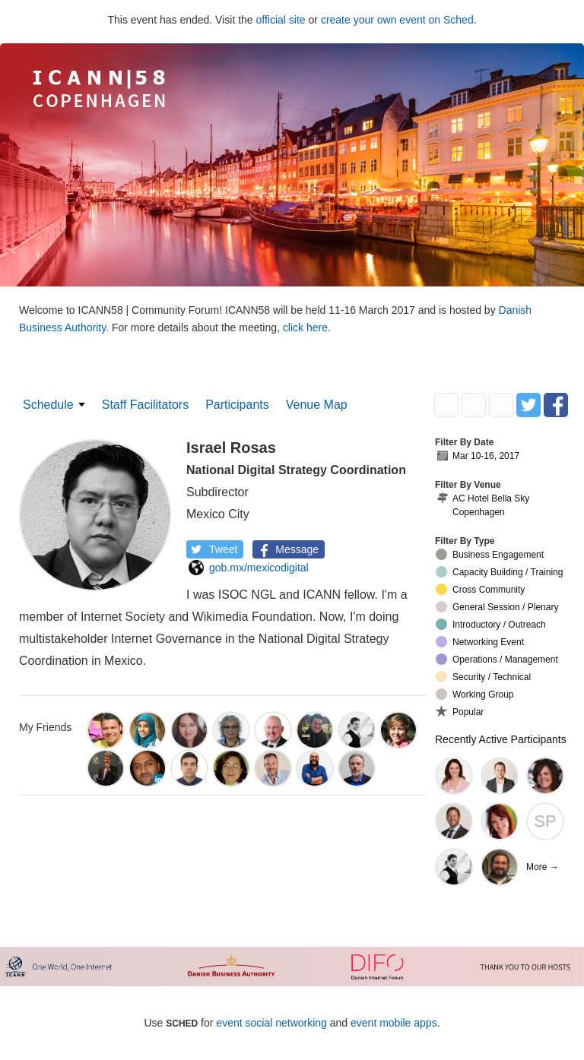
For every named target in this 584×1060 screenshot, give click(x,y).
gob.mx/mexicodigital (249, 567)
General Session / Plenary (497, 606)
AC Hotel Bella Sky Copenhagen (482, 504)
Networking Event (480, 641)
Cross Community (480, 589)
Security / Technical (483, 676)
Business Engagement (490, 554)
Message (287, 549)
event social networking (271, 1023)
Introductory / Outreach (491, 624)
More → (542, 867)
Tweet (213, 549)
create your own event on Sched (397, 20)
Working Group (474, 694)
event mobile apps (394, 1023)
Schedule (48, 404)
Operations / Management (497, 659)
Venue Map (317, 404)
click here (305, 327)
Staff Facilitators (145, 404)
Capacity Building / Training (499, 571)
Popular (460, 711)
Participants (237, 404)
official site (281, 20)
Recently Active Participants (501, 739)
